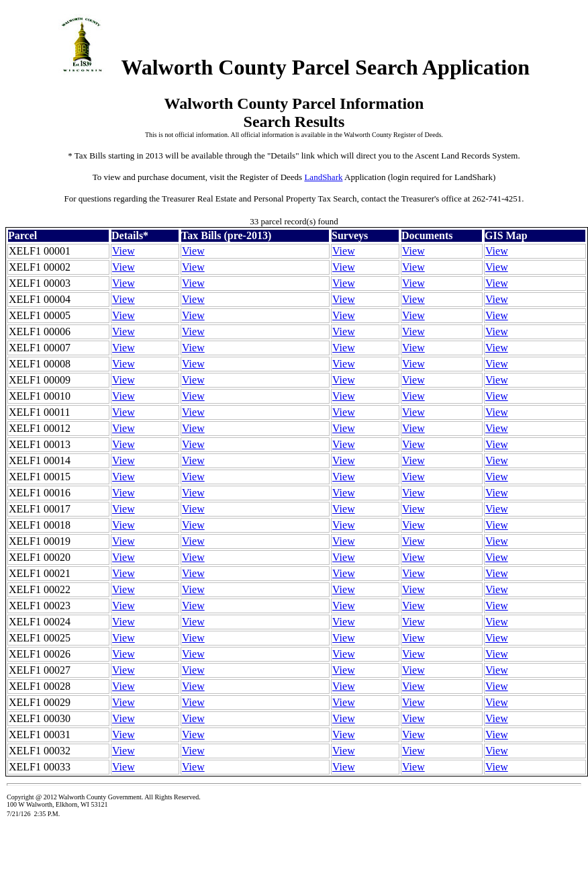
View (123, 251)
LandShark (323, 177)
